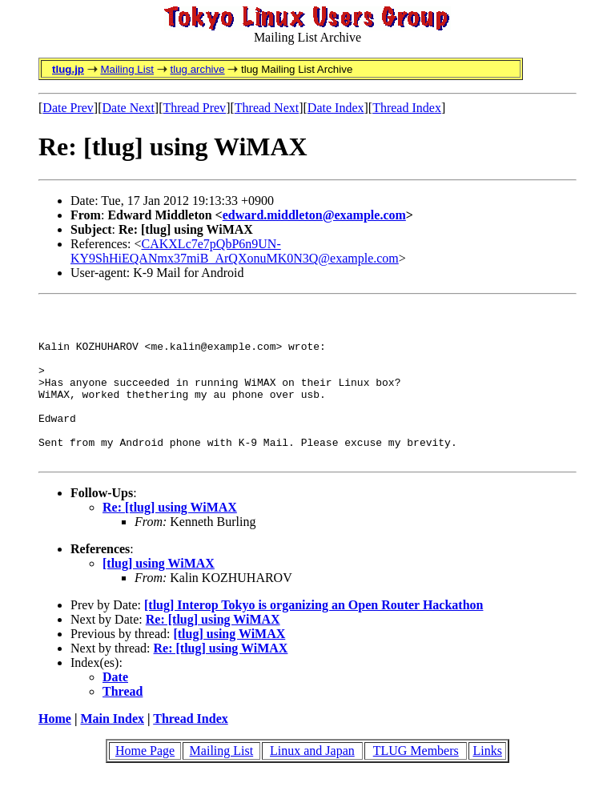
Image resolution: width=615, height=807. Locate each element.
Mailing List (127, 69)
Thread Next (267, 107)
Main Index (112, 750)
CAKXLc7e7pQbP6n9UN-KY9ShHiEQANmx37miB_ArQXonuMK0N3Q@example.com (234, 251)
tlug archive (197, 69)
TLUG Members (416, 782)
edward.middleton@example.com (314, 215)
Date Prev (68, 107)
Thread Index (406, 107)
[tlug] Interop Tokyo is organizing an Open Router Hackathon (313, 636)
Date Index (336, 107)
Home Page (145, 782)
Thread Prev (194, 107)
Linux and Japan (312, 782)
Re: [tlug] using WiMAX (169, 538)
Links (486, 782)
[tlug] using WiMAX (158, 594)
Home (54, 750)
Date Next (128, 107)
